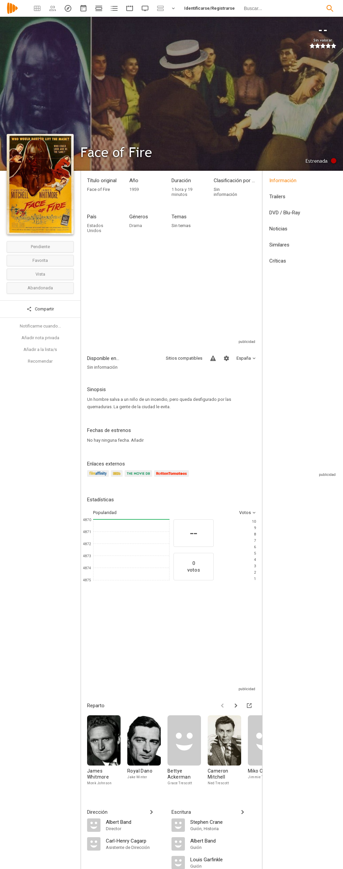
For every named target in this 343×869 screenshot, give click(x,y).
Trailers (277, 197)
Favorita (40, 260)
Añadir (137, 440)
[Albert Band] (135, 821)
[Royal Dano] (147, 750)
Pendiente (40, 246)
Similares (279, 245)
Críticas (277, 261)
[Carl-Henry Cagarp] (135, 840)
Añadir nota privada (40, 337)
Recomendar (40, 361)
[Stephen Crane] (223, 821)
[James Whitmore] (107, 750)
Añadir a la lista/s (40, 349)
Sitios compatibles (184, 358)
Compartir (40, 309)
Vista (40, 274)
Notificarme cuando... (40, 326)
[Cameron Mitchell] (228, 750)
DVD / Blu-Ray (284, 213)
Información (282, 180)
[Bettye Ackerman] (187, 750)
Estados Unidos (95, 228)
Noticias (278, 229)
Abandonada (40, 287)
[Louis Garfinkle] (223, 859)
